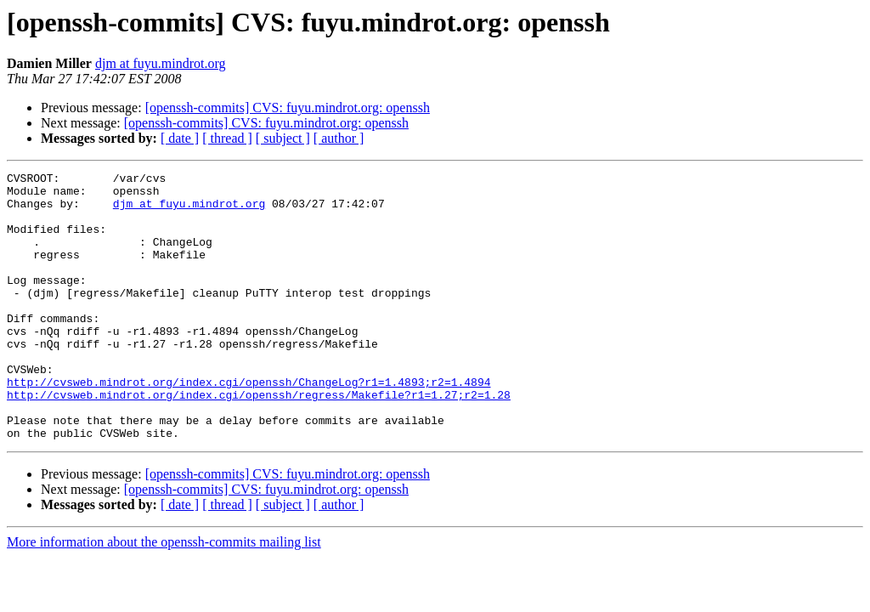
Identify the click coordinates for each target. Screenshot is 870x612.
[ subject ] (283, 138)
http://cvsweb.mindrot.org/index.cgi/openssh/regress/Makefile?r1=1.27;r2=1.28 (259, 440)
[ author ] (339, 138)
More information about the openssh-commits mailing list (164, 595)
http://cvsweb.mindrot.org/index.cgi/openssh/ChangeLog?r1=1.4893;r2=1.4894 (248, 425)
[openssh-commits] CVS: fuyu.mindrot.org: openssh (287, 107)
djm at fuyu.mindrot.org (160, 63)
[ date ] (180, 138)
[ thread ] (227, 138)
